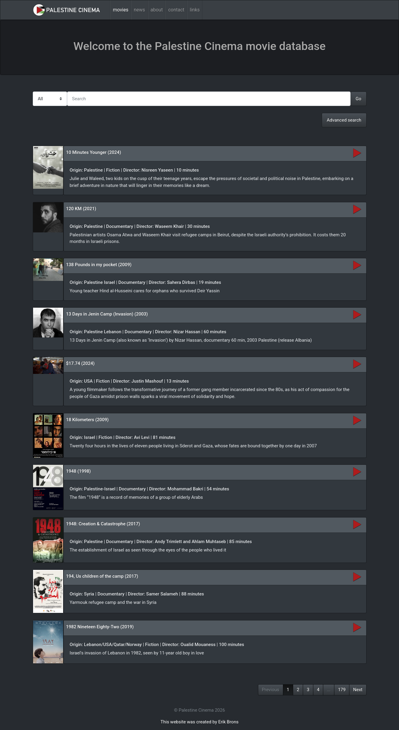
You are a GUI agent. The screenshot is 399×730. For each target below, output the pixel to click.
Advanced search (344, 120)
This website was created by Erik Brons (199, 722)
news (139, 10)
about (157, 10)
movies (120, 10)
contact (176, 10)
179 (341, 689)
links (195, 10)
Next (357, 689)
